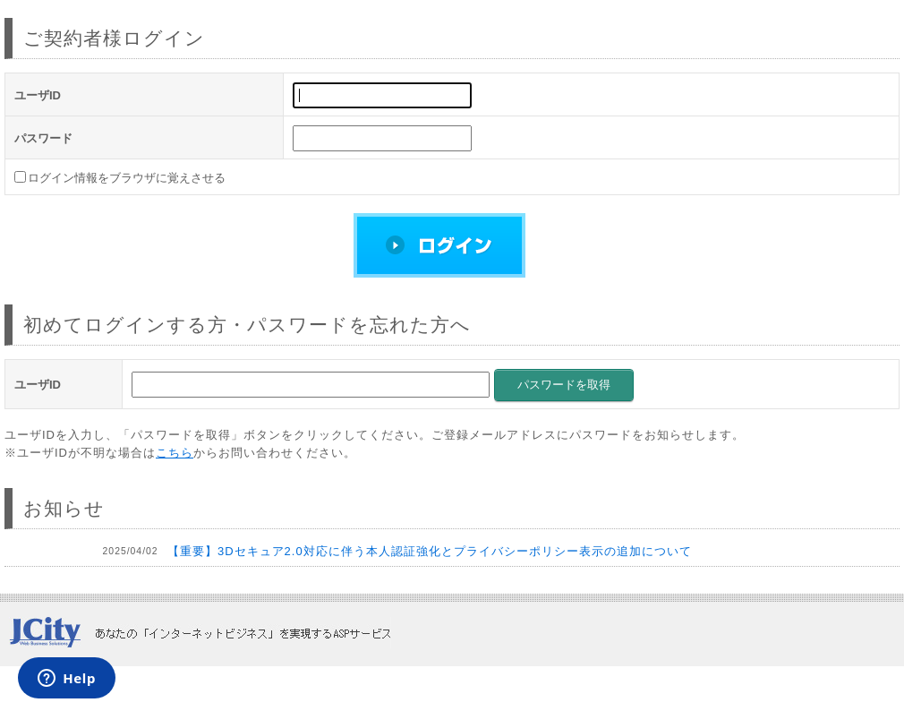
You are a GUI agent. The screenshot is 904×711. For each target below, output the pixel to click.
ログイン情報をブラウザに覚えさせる (127, 177)
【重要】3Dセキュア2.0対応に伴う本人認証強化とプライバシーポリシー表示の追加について (429, 551)
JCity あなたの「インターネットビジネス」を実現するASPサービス (200, 632)
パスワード (43, 138)
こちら (174, 452)
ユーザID (37, 95)
